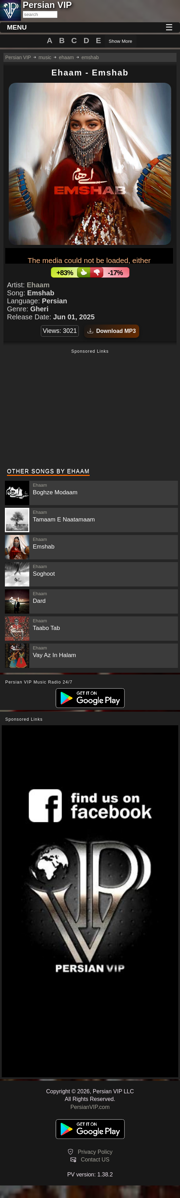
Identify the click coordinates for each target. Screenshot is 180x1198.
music (44, 57)
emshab (90, 57)
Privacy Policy (95, 1152)
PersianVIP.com (90, 1107)
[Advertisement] (90, 409)
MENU (17, 27)
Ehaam (38, 285)
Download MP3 (112, 331)
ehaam (66, 57)
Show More (120, 41)
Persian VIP (18, 57)
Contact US (95, 1160)
